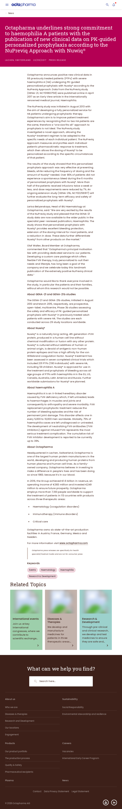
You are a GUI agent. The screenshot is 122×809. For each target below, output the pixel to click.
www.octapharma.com (73, 543)
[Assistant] (114, 5)
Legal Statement (80, 791)
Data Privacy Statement (56, 791)
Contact (37, 791)
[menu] (7, 5)
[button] (113, 802)
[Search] (107, 5)
